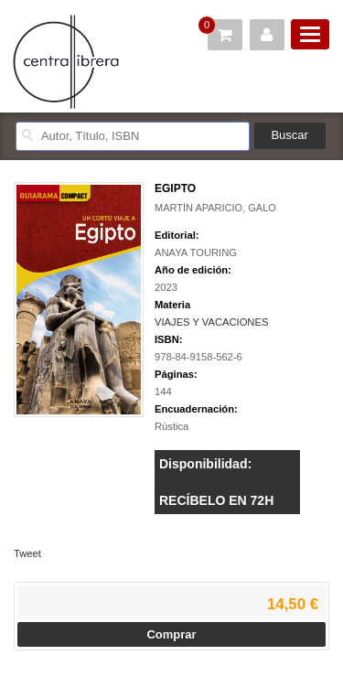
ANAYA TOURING (196, 252)
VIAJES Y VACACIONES (211, 322)
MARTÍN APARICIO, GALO (215, 207)
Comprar (171, 634)
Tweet (27, 553)
